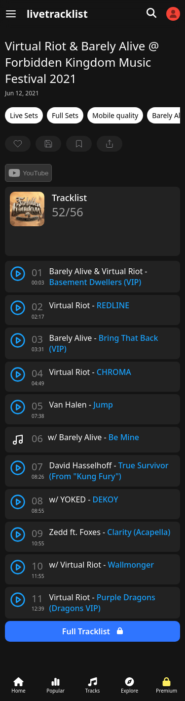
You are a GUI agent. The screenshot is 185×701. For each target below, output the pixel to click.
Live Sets (24, 115)
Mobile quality (115, 115)
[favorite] (18, 144)
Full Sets (65, 115)
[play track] (18, 274)
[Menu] (11, 14)
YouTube (28, 173)
